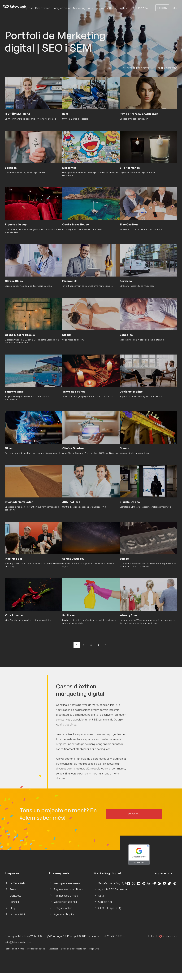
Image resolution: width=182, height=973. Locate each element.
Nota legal (53, 948)
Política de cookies (36, 948)
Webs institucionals (66, 901)
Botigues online (63, 908)
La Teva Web (17, 883)
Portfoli (99, 8)
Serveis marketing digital (113, 883)
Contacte (123, 8)
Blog (12, 908)
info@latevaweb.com (18, 942)
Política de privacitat (14, 948)
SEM (101, 895)
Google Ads (105, 901)
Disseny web (12, 936)
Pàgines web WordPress (68, 889)
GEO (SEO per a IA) (109, 908)
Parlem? (162, 7)
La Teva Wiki (17, 914)
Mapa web (94, 948)
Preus (13, 889)
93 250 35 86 (140, 8)
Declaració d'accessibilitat (73, 948)
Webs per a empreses (67, 883)
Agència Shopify (64, 914)
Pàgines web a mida (66, 895)
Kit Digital (111, 8)
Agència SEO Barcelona (112, 889)
